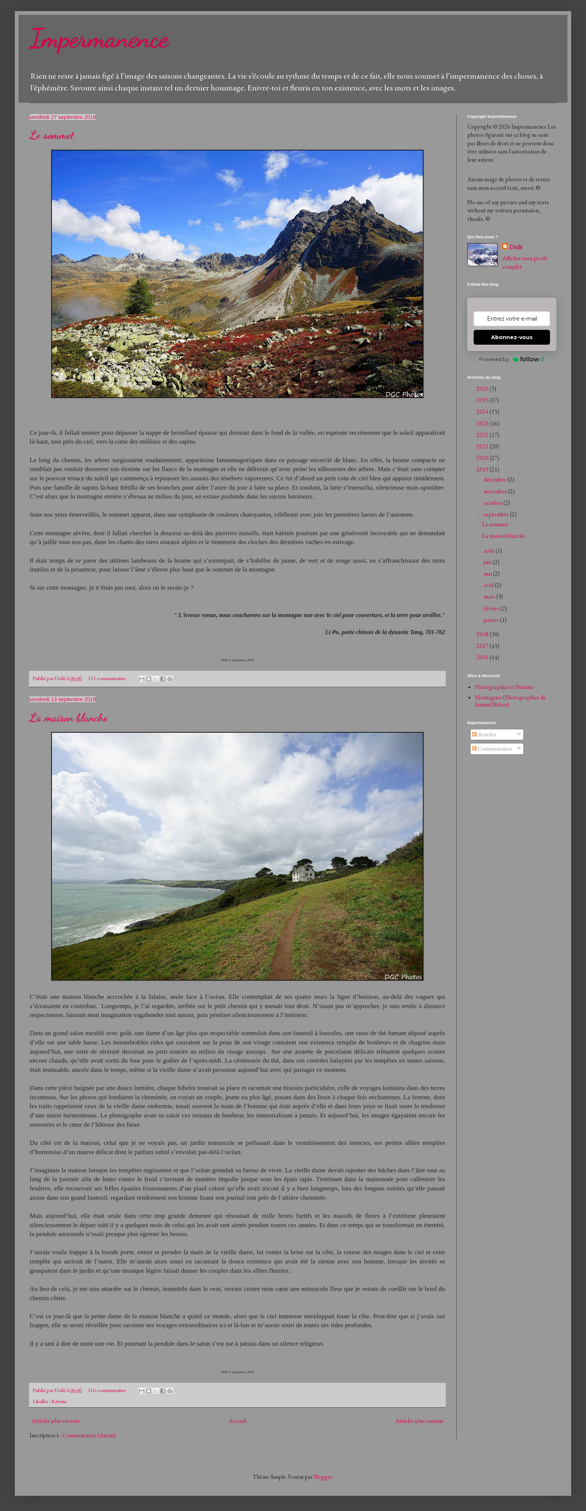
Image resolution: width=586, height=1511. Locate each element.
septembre (497, 514)
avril (489, 585)
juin (488, 562)
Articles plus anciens (419, 1421)
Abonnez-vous (512, 337)
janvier (492, 620)
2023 (483, 423)
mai (488, 573)
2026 (483, 388)
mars (490, 596)
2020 (483, 458)
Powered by (512, 359)
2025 (483, 400)
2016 (483, 657)
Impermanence (99, 38)
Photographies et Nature (504, 687)
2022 (483, 435)
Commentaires (492, 748)
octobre (493, 503)
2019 (483, 469)
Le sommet (52, 135)
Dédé (516, 247)
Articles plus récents (56, 1421)
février (492, 608)
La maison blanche (69, 717)
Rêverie (59, 1401)
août (490, 550)
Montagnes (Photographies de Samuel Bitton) (510, 700)
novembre (496, 491)
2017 (483, 646)
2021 (483, 446)
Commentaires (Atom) (88, 1435)
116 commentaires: (108, 1390)
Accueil (237, 1421)
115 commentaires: (108, 678)
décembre (496, 479)
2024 (483, 411)
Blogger (323, 1477)
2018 (483, 634)
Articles (484, 734)
